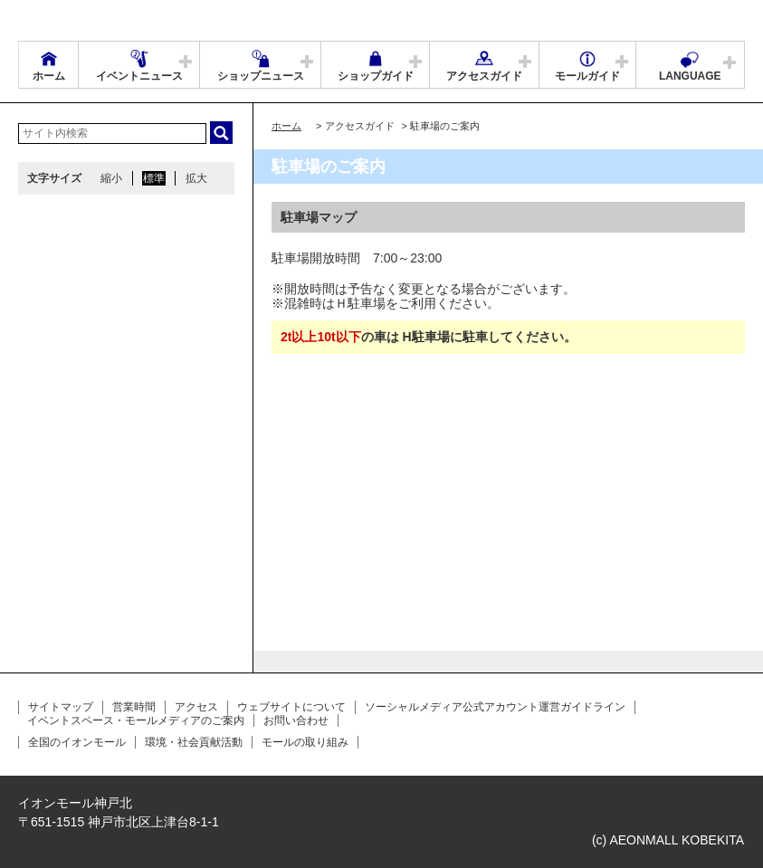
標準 (154, 178)
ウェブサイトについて (291, 707)
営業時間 (134, 707)
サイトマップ (60, 707)
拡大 (196, 178)
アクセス (196, 707)
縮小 (111, 178)
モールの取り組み (305, 742)
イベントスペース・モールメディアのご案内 (135, 720)
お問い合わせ (296, 720)
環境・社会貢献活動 (194, 742)
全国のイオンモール (77, 742)
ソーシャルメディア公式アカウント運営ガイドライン (495, 707)
